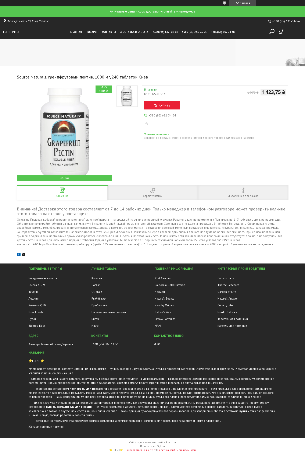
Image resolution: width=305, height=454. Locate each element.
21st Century (163, 278)
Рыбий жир (99, 298)
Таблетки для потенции (233, 319)
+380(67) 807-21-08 (223, 32)
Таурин (33, 292)
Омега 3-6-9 (37, 285)
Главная (76, 32)
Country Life (225, 305)
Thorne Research (228, 285)
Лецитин (34, 298)
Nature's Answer (228, 298)
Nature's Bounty (164, 298)
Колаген (97, 278)
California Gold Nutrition (170, 285)
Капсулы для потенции (232, 326)
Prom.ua (171, 442)
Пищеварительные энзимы (109, 312)
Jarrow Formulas (165, 319)
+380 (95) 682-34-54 (164, 32)
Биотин (96, 319)
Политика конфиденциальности (176, 449)
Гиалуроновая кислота (43, 278)
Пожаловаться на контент (140, 449)
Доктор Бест (37, 326)
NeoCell (160, 292)
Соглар (96, 285)
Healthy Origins (164, 305)
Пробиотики (99, 305)
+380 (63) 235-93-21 (194, 32)
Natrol (95, 326)
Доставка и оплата (134, 32)
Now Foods (36, 312)
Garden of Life (227, 292)
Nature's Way (163, 312)
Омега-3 (97, 292)
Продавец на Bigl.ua (152, 446)
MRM (158, 326)
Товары (91, 32)
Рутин (32, 319)
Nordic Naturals (227, 312)
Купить (164, 105)
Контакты (108, 32)
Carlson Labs (226, 278)
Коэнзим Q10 (37, 305)
